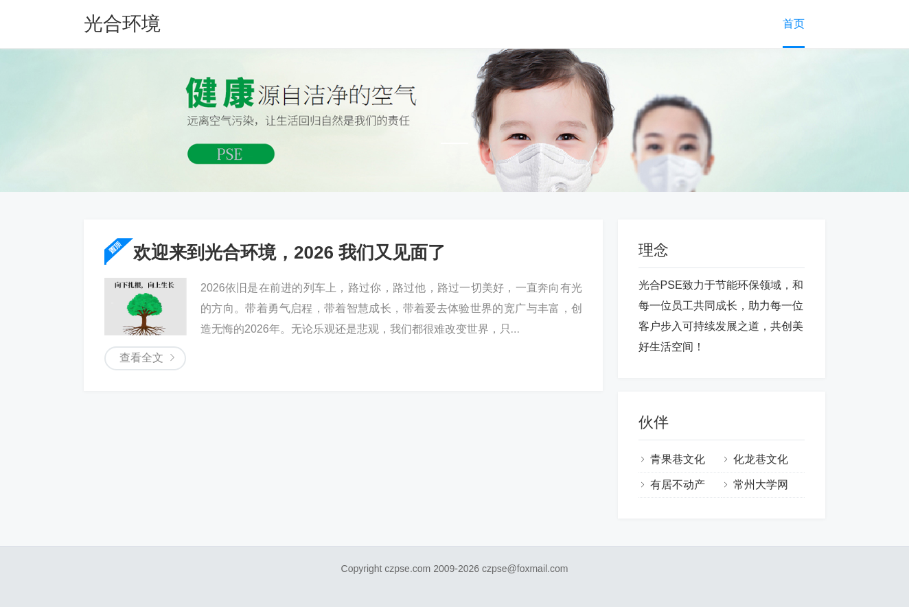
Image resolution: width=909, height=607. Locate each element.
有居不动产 (677, 484)
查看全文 (141, 358)
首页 (794, 23)
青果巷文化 (677, 459)
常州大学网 (760, 484)
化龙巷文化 (760, 459)
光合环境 (122, 23)
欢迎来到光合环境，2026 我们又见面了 (289, 252)
